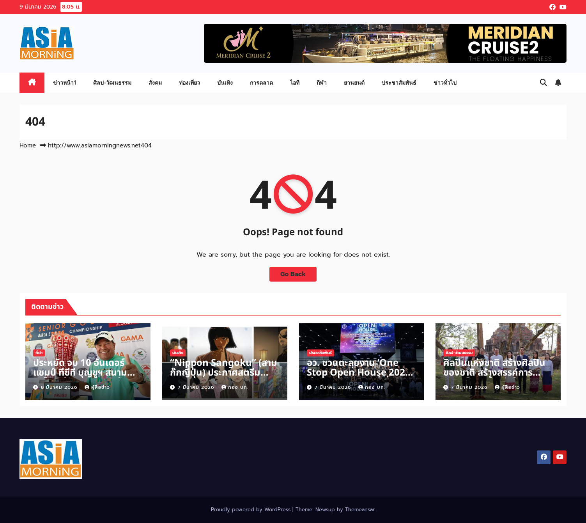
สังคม (155, 82)
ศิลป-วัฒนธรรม (112, 82)
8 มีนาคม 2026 (60, 387)
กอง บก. (234, 387)
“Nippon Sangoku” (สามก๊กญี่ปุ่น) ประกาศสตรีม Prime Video (223, 373)
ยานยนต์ (354, 82)
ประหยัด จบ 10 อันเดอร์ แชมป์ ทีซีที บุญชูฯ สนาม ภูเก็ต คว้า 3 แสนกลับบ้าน (82, 373)
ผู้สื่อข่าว (97, 387)
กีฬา (322, 82)
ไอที (294, 82)
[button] (543, 82)
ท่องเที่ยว (189, 82)
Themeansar (360, 509)
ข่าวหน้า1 (64, 82)
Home (27, 145)
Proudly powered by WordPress (251, 509)
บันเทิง (225, 82)
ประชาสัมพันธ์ (399, 82)
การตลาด (261, 82)
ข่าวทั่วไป (445, 82)
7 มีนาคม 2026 (197, 387)
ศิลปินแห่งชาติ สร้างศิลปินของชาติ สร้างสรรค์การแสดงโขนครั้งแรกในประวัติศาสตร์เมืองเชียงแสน (497, 377)
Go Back (293, 274)
